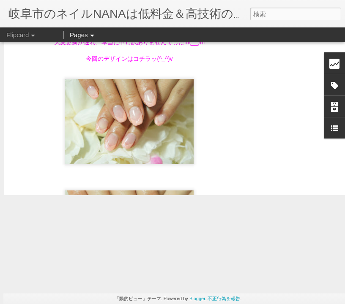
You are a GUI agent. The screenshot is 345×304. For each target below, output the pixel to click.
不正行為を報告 (224, 298)
